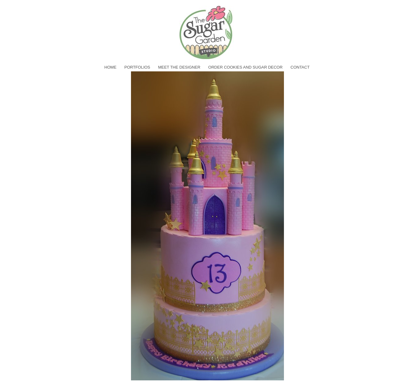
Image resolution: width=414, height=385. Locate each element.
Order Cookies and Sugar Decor (245, 67)
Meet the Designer (179, 67)
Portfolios (137, 67)
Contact (300, 67)
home (110, 67)
